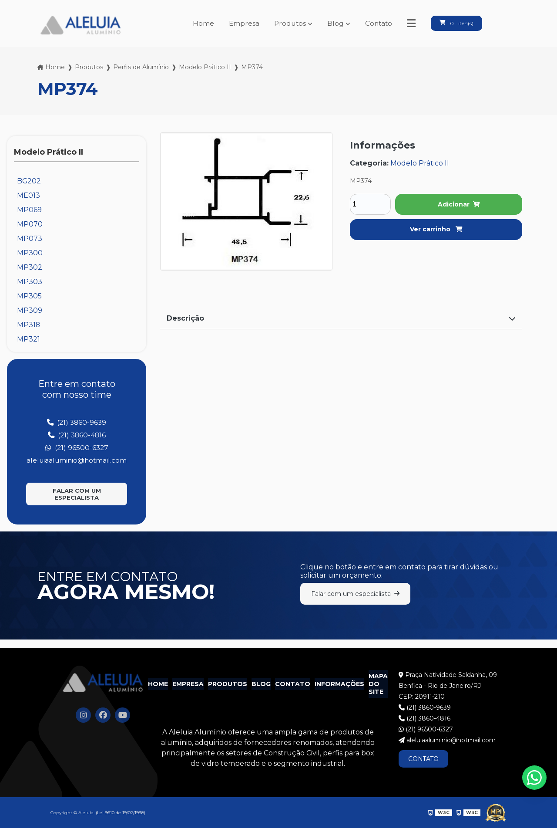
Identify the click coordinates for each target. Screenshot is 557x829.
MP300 (30, 253)
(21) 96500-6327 (76, 447)
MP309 (29, 310)
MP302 (29, 267)
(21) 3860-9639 (76, 422)
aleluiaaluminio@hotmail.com (76, 460)
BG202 (29, 181)
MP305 (29, 296)
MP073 (29, 238)
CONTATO (424, 760)
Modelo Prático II (205, 67)
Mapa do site (378, 685)
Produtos (286, 23)
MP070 (30, 224)
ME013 (28, 195)
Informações (339, 685)
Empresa (240, 23)
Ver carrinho (436, 229)
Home (199, 23)
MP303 (29, 281)
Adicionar (459, 204)
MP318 (28, 325)
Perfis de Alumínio (141, 67)
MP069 (29, 210)
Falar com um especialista (77, 494)
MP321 (28, 339)
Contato (376, 23)
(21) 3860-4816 (77, 435)
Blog (333, 23)
